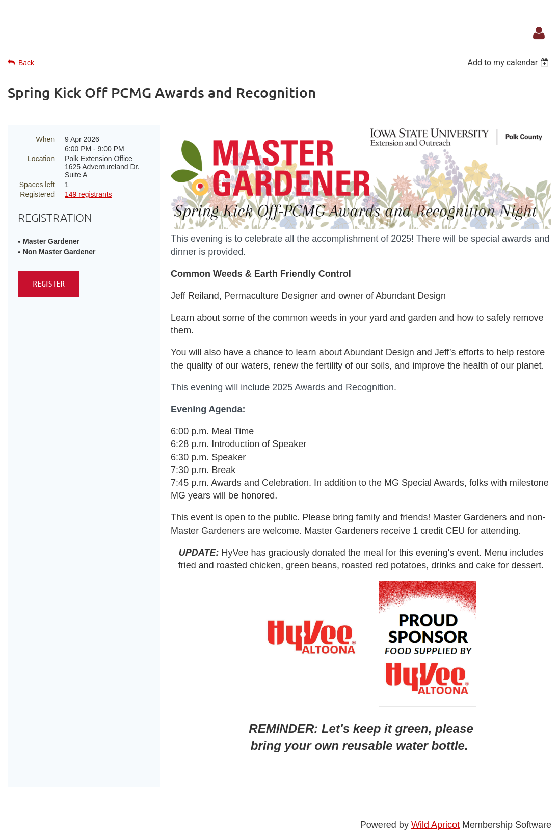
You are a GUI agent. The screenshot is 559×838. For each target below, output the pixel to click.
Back (26, 63)
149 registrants (88, 194)
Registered (37, 194)
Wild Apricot (435, 825)
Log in (538, 33)
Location (41, 158)
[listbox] (509, 62)
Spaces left (37, 184)
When (45, 139)
